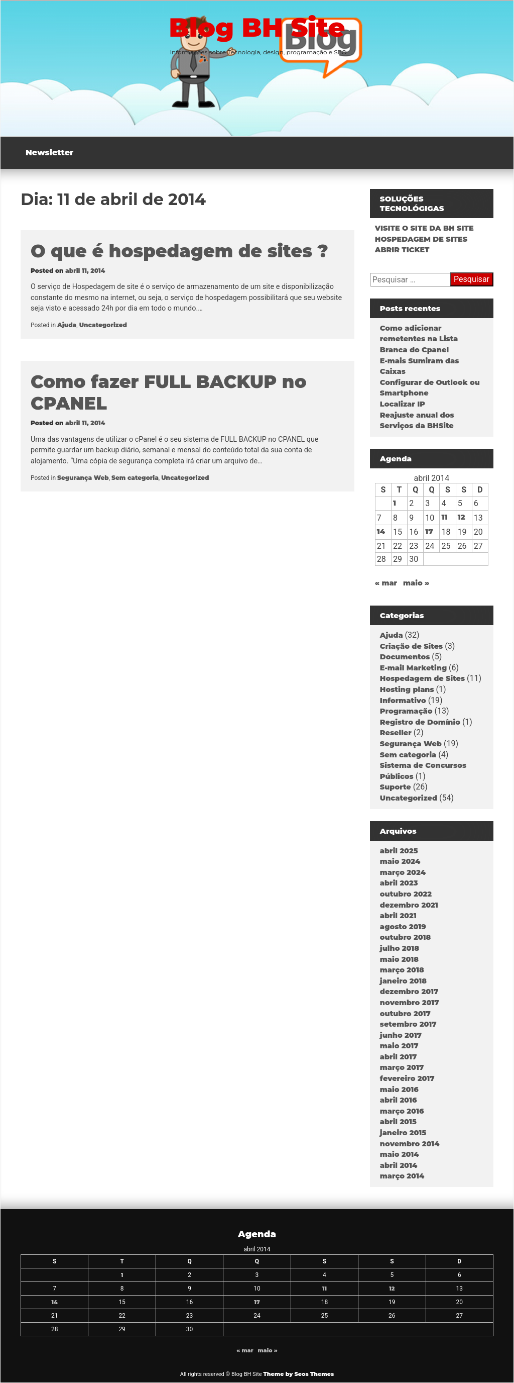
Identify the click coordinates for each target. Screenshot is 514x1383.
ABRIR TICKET (402, 249)
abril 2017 (398, 1056)
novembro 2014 (410, 1143)
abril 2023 (399, 882)
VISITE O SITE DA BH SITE (424, 228)
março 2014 (402, 1175)
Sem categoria (135, 477)
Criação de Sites (411, 646)
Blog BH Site (257, 27)
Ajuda (66, 325)
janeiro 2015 (403, 1132)
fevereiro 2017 (407, 1078)
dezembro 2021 (409, 905)
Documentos (405, 656)
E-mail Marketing (413, 667)
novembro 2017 (409, 1002)
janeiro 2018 (403, 980)
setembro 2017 (408, 1024)
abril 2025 (399, 850)
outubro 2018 (405, 937)
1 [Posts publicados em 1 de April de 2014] (394, 503)
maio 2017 (399, 1045)
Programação (406, 711)
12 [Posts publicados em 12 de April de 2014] (461, 517)
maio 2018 (399, 959)
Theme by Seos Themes (298, 1373)
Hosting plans (407, 689)
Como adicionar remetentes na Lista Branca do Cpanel (419, 339)
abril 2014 (398, 1165)
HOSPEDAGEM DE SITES (421, 239)
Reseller (396, 732)
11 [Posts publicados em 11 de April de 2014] (444, 517)
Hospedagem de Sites (422, 678)
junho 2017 (401, 1035)
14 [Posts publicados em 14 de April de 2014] (381, 531)
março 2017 (402, 1067)
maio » (416, 582)
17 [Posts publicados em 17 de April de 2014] (429, 531)
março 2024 (403, 872)
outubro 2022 (406, 894)
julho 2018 (399, 948)
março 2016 (402, 1111)
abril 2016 (398, 1100)
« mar (386, 582)
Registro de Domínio (420, 722)
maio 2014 (399, 1154)
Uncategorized (103, 325)
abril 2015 (398, 1121)
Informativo (403, 700)
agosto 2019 (403, 926)
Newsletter (49, 152)
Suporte (395, 787)
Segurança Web (83, 477)
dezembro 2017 (409, 991)
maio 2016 (399, 1089)
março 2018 (402, 969)
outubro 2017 (405, 1013)
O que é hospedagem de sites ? (179, 251)
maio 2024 (400, 861)
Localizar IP (402, 404)
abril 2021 (398, 915)
